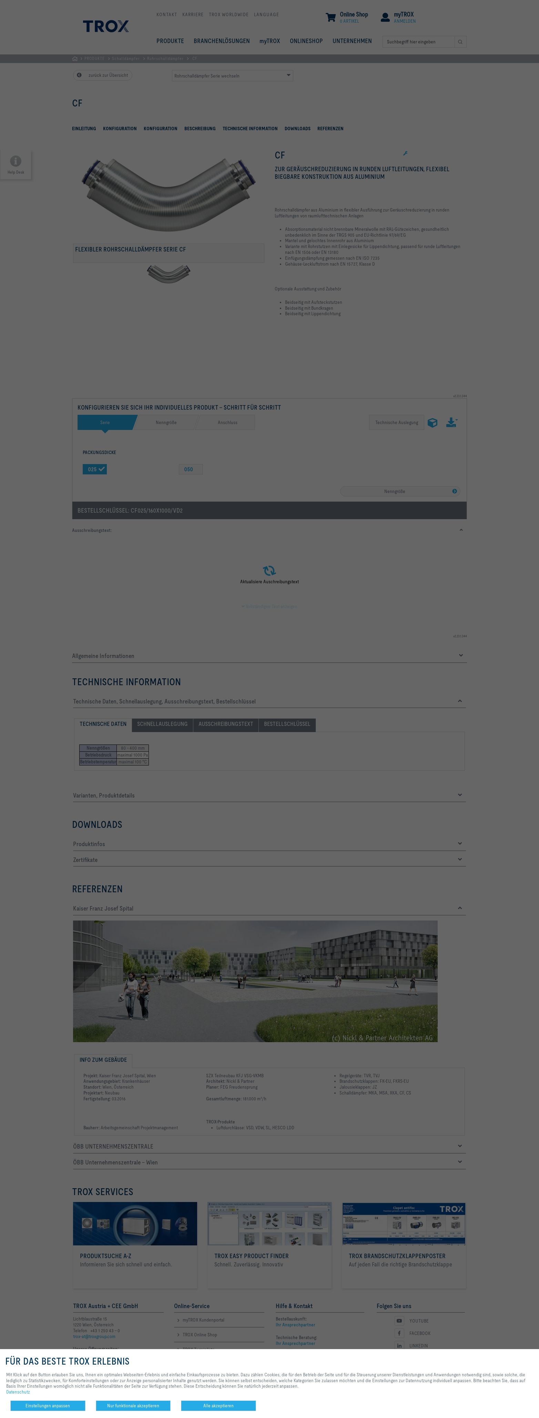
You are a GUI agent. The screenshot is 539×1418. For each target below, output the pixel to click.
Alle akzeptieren (218, 1405)
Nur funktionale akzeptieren (133, 1405)
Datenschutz (18, 1392)
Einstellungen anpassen (48, 1405)
